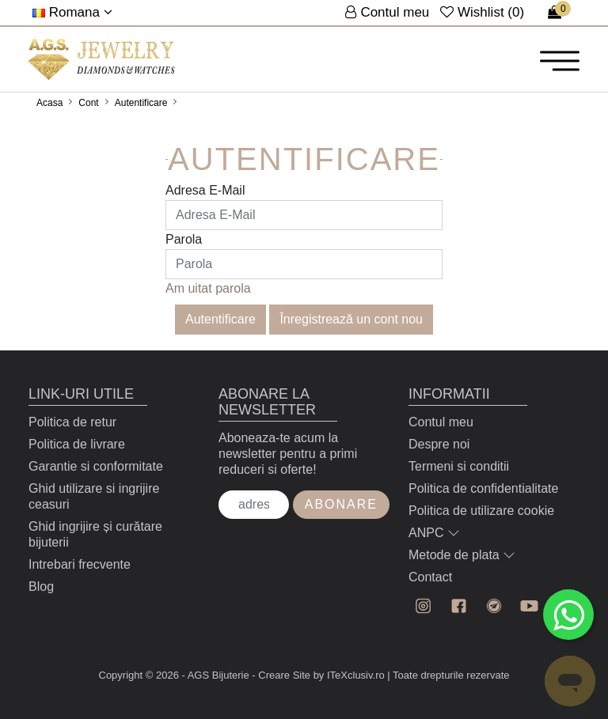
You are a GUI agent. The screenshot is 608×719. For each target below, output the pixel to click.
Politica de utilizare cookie (481, 510)
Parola (183, 239)
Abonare (341, 504)
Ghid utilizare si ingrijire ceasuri (93, 496)
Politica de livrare (76, 444)
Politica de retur (72, 422)
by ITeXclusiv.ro (349, 675)
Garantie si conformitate (95, 466)
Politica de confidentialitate (483, 488)
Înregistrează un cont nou (351, 319)
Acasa (49, 102)
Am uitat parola (208, 288)
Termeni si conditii (458, 466)
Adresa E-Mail (205, 190)
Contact (430, 577)
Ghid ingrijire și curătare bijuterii (95, 534)
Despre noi (438, 444)
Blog (41, 586)
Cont (88, 102)
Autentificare (141, 102)
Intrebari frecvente (79, 564)
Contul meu (440, 422)
